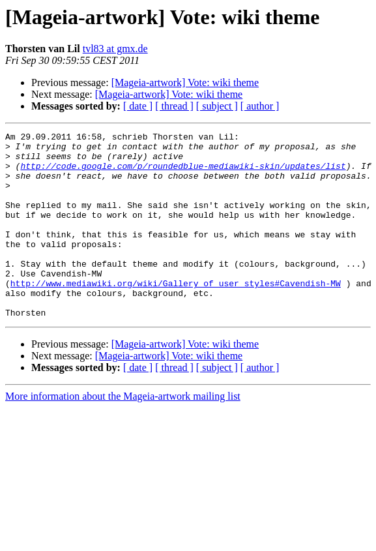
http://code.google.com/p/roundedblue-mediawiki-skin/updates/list (182, 173)
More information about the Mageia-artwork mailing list (122, 433)
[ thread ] (174, 106)
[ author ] (260, 106)
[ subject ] (217, 106)
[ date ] (137, 106)
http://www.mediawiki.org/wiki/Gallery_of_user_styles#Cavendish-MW (175, 314)
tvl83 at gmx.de (115, 48)
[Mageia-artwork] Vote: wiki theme (185, 82)
